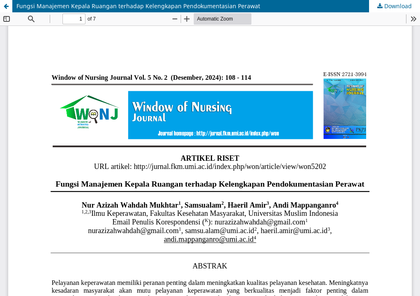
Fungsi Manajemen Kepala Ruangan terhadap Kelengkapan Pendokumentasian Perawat (138, 6)
